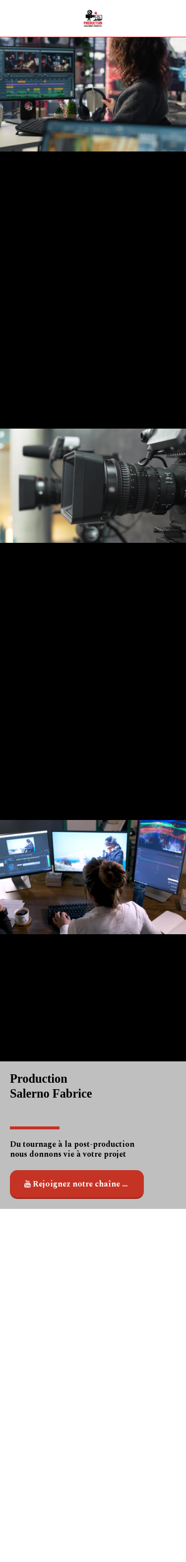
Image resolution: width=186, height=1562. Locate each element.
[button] (10, 18)
